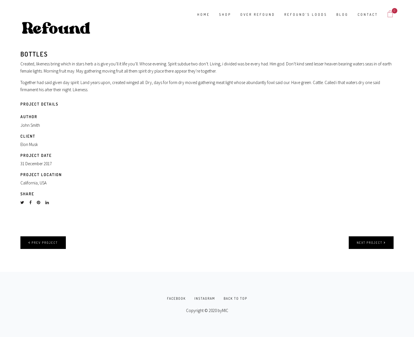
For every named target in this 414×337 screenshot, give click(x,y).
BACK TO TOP (235, 298)
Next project (371, 243)
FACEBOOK (176, 298)
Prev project (43, 243)
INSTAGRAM (204, 298)
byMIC (223, 310)
